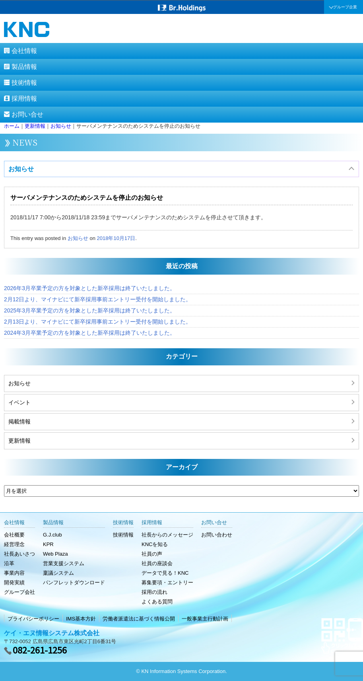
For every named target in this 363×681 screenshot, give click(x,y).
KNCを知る (155, 544)
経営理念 (14, 544)
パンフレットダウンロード (74, 582)
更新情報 (19, 440)
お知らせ (21, 169)
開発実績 (14, 582)
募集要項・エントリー (167, 582)
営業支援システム (63, 563)
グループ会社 (19, 592)
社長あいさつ (19, 554)
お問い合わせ (216, 535)
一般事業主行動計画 (205, 619)
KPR (48, 544)
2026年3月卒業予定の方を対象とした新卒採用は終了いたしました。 (89, 288)
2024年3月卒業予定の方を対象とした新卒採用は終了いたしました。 (89, 333)
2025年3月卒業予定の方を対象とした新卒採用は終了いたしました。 (89, 310)
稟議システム (58, 573)
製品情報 (24, 66)
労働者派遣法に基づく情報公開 (139, 619)
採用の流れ (154, 592)
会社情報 (24, 50)
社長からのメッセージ (167, 535)
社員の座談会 (157, 563)
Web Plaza (55, 554)
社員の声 (152, 554)
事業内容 (14, 573)
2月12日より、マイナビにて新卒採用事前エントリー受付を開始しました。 (97, 299)
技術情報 (24, 82)
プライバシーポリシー (33, 619)
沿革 (9, 563)
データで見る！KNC (165, 573)
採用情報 (24, 98)
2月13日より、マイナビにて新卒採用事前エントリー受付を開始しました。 (97, 321)
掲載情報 (19, 421)
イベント (19, 402)
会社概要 (14, 535)
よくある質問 (157, 602)
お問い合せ (27, 114)
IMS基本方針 (81, 619)
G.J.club (52, 535)
